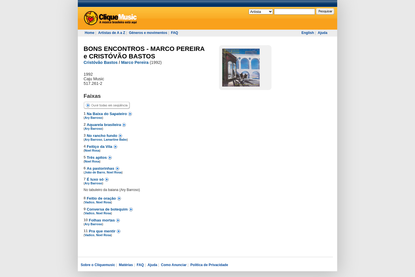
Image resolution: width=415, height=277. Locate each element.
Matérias (126, 265)
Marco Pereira (134, 62)
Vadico (90, 202)
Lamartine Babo (115, 139)
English (307, 33)
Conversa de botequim (108, 209)
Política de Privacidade (209, 265)
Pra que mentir (102, 231)
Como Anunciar (174, 265)
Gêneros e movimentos (148, 33)
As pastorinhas (101, 168)
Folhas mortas (102, 220)
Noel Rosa (92, 150)
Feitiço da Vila (100, 146)
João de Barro (95, 172)
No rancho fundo (102, 135)
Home (89, 33)
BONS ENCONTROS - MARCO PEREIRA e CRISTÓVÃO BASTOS (144, 52)
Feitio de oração (102, 198)
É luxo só (96, 179)
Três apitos (97, 157)
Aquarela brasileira (104, 125)
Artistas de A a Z (111, 33)
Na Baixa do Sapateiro (107, 114)
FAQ (174, 33)
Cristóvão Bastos (101, 62)
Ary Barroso (93, 117)
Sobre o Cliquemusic (98, 265)
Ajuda (322, 33)
